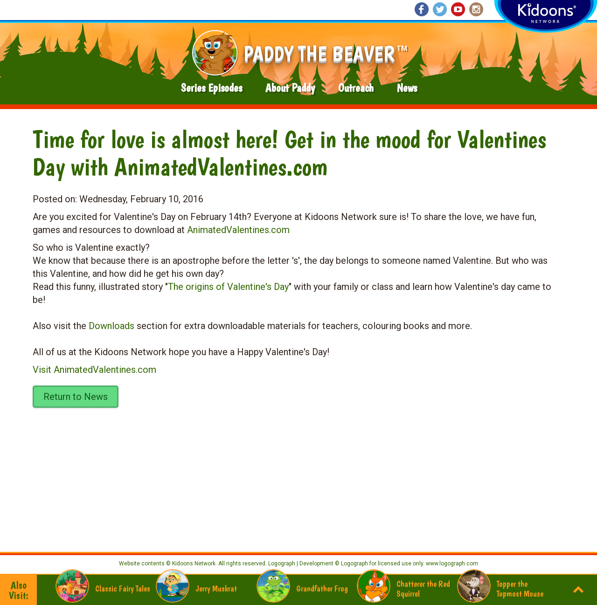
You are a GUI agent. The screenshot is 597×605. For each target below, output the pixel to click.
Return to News (75, 396)
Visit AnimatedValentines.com (94, 369)
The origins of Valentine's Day (228, 286)
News (407, 88)
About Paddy (290, 88)
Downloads (111, 325)
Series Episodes (211, 88)
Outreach (356, 88)
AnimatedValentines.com (238, 229)
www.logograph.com (451, 563)
